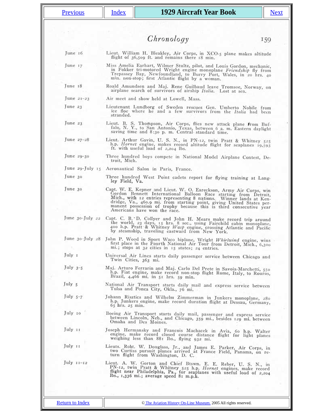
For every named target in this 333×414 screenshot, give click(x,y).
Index (118, 12)
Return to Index (73, 402)
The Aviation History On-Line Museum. (178, 403)
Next (276, 12)
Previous (73, 12)
